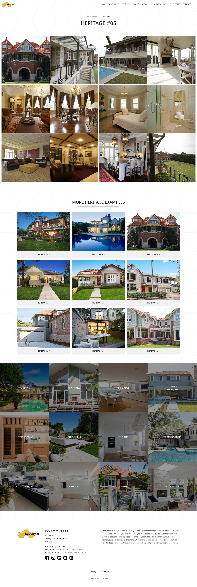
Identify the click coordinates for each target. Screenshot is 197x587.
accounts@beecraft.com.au (74, 552)
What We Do (92, 16)
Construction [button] (140, 4)
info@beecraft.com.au (75, 549)
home (104, 4)
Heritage (106, 16)
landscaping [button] (159, 4)
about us (114, 4)
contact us (188, 4)
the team (175, 4)
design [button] (125, 4)
